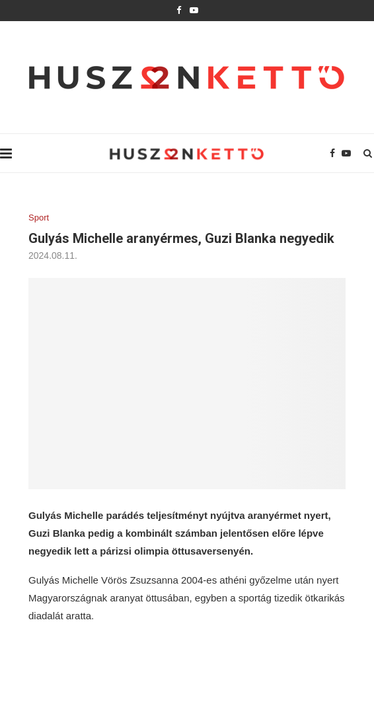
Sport (38, 217)
